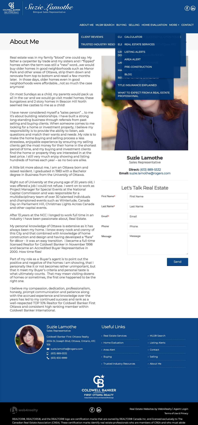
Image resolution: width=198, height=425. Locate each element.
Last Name (108, 206)
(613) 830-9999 (59, 357)
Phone (105, 226)
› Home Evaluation (112, 342)
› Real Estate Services (114, 335)
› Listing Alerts (156, 342)
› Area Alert (108, 349)
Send (177, 262)
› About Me (154, 363)
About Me (181, 42)
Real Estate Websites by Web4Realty (151, 409)
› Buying (106, 356)
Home (169, 42)
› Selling (153, 356)
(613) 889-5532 (150, 170)
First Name (108, 196)
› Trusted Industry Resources (118, 363)
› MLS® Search (156, 335)
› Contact (153, 349)
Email (105, 216)
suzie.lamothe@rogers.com (149, 173)
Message (106, 236)
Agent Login (181, 409)
